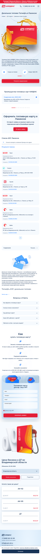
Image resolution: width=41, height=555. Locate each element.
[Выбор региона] (20, 471)
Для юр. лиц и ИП (9, 410)
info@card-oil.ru (7, 543)
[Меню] (38, 6)
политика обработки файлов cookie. (29, 548)
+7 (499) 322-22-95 (8, 538)
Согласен (20, 551)
